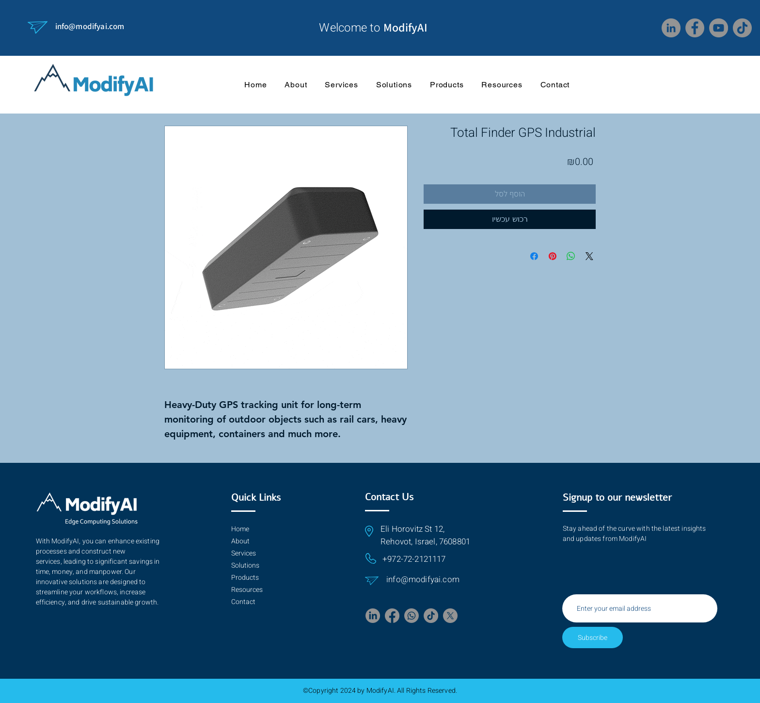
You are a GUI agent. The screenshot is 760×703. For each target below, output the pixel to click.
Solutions (245, 565)
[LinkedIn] (671, 27)
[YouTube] (718, 27)
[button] (502, 84)
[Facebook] (694, 27)
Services (243, 553)
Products (245, 577)
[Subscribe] (592, 637)
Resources (247, 590)
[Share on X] (589, 256)
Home (240, 529)
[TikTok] (742, 27)
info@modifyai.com (90, 26)
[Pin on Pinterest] (552, 256)
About (240, 541)
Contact (243, 602)
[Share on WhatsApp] (571, 256)
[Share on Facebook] (534, 256)
